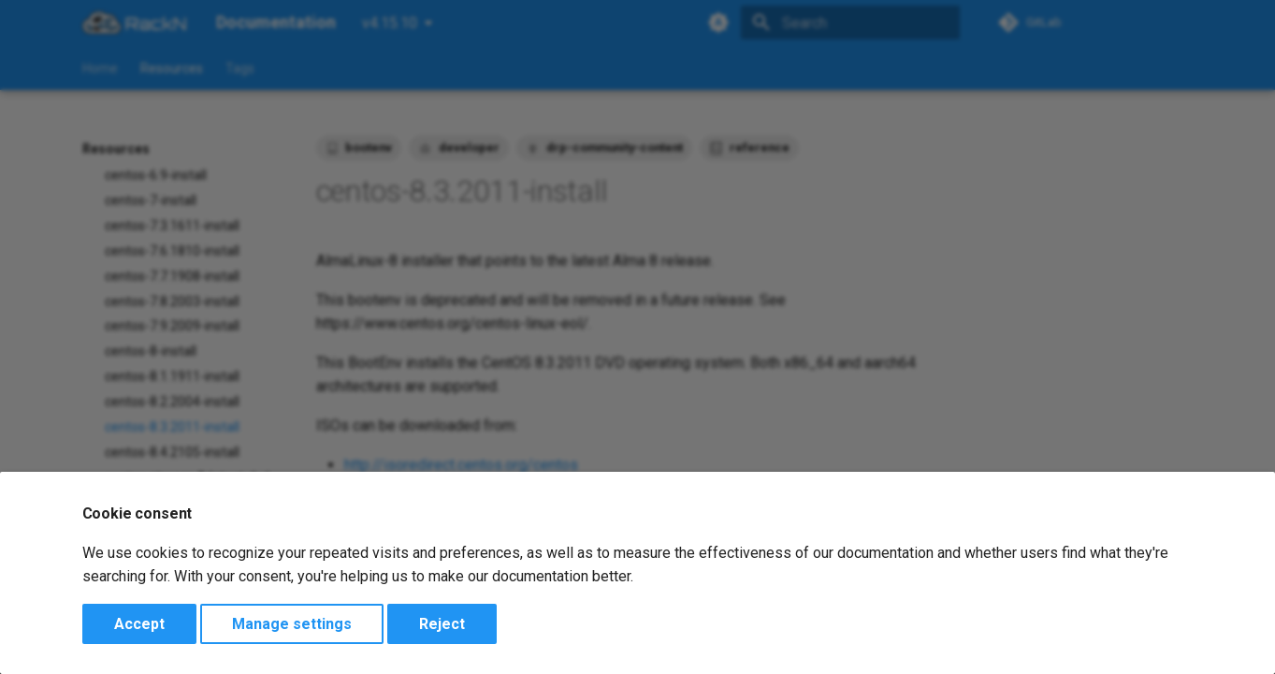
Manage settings (292, 624)
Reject (442, 624)
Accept (139, 624)
